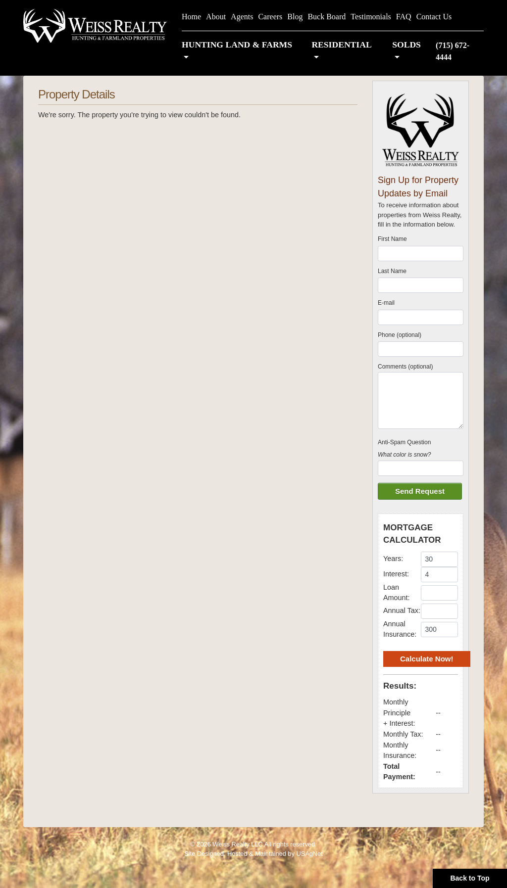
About (216, 16)
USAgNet (309, 853)
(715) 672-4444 (452, 51)
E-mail (386, 302)
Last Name (392, 271)
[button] (242, 51)
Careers (270, 16)
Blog (295, 16)
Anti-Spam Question (404, 442)
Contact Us (434, 16)
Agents (242, 16)
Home (191, 16)
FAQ (403, 16)
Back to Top (469, 878)
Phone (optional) (399, 334)
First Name (392, 238)
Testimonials (371, 16)
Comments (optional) (405, 366)
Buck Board (326, 16)
